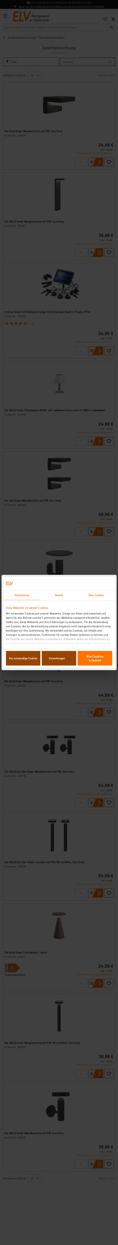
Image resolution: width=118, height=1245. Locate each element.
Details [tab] (59, 595)
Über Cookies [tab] (96, 595)
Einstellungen (59, 658)
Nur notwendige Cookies (23, 658)
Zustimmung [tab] (22, 595)
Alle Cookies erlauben (95, 658)
